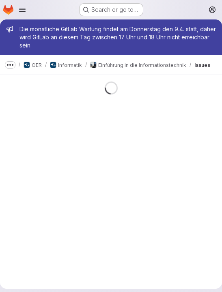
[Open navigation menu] (22, 9)
